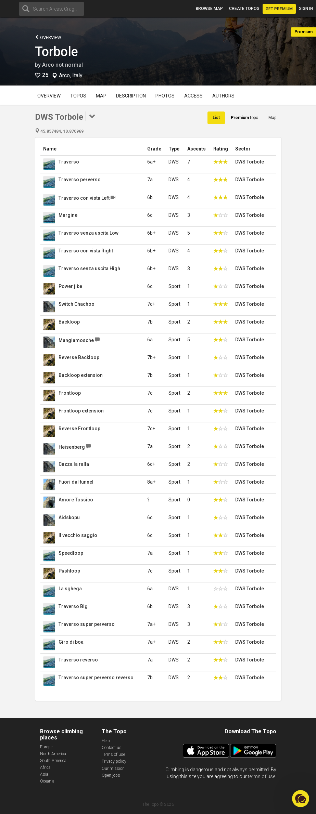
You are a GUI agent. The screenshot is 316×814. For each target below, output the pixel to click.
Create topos (244, 8)
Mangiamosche (76, 340)
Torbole (56, 51)
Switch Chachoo (76, 304)
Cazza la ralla (74, 464)
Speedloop (71, 553)
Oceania (47, 781)
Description (131, 96)
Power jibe (70, 286)
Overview (48, 37)
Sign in (306, 8)
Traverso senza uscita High (89, 268)
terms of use (261, 776)
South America (53, 760)
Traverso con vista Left (84, 198)
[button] (300, 798)
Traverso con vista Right (86, 250)
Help (106, 740)
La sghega (70, 588)
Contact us (112, 747)
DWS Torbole (249, 162)
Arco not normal (62, 65)
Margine (68, 215)
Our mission (113, 768)
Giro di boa (71, 642)
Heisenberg (72, 447)
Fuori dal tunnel (76, 482)
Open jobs (111, 775)
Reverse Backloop (79, 357)
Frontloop (70, 393)
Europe (46, 747)
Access (193, 96)
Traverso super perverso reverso (96, 677)
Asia (44, 774)
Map (101, 96)
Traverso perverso (80, 179)
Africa (45, 767)
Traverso (69, 162)
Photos (165, 96)
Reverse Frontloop (79, 428)
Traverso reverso (78, 659)
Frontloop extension (81, 410)
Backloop (69, 322)
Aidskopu (69, 517)
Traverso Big (73, 606)
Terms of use (113, 754)
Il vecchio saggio (78, 535)
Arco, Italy (71, 75)
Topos (78, 96)
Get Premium (279, 8)
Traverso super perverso (87, 624)
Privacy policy (114, 761)
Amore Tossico (76, 499)
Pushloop (69, 571)
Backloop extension (81, 375)
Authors (223, 96)
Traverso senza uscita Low (88, 233)
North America (53, 753)
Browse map (209, 8)
